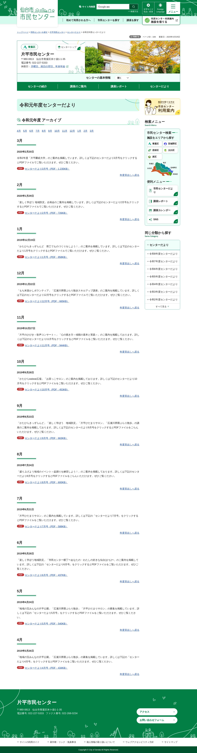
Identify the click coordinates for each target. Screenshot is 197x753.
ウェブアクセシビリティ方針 (139, 742)
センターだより (73, 32)
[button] (173, 8)
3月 (92, 131)
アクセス (144, 711)
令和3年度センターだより (163, 291)
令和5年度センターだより (163, 276)
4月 (19, 131)
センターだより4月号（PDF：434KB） (46, 668)
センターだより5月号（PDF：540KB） (46, 623)
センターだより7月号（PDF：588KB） (46, 526)
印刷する (136, 37)
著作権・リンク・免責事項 (63, 742)
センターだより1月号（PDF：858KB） (46, 257)
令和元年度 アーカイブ (41, 120)
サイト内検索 (88, 7)
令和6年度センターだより (163, 269)
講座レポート (119, 86)
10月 (57, 131)
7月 (38, 131)
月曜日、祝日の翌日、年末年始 (48, 66)
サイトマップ (170, 742)
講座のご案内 (78, 86)
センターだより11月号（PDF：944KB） (47, 345)
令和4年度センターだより (163, 284)
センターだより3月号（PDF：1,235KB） (47, 168)
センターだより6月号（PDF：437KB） (46, 575)
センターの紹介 (37, 86)
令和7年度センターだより (163, 261)
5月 (25, 131)
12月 (72, 131)
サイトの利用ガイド (29, 742)
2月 (85, 131)
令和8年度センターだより (163, 253)
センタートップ (68, 47)
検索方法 (134, 11)
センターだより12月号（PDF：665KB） (47, 301)
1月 (79, 131)
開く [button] (119, 78)
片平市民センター (57, 32)
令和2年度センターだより (163, 299)
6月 (31, 131)
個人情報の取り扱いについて (101, 742)
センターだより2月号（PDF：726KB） (46, 213)
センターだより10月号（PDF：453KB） (47, 389)
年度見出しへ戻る (129, 175)
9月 (50, 131)
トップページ (22, 32)
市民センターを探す (39, 32)
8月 (44, 131)
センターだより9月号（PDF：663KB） (46, 438)
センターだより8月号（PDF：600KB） (46, 482)
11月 (64, 131)
